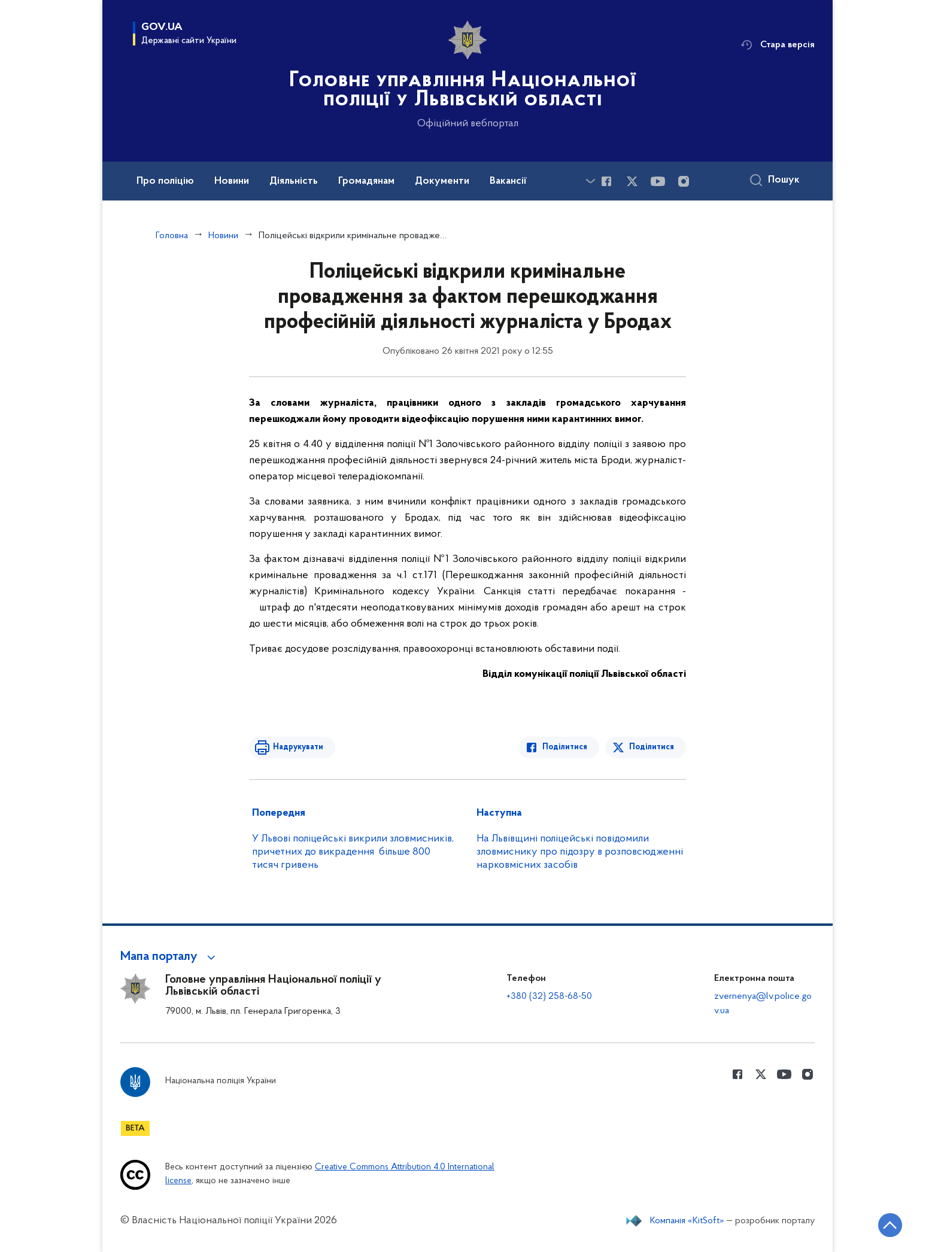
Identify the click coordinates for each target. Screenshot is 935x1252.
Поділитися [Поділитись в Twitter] (651, 747)
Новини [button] (231, 181)
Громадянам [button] (366, 181)
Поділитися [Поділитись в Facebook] (564, 747)
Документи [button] (442, 181)
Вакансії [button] (508, 181)
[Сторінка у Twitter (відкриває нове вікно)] (632, 181)
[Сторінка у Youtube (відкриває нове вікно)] (658, 181)
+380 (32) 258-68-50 (549, 996)
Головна (172, 236)
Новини (223, 236)
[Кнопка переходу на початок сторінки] (890, 1225)
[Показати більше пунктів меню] (590, 181)
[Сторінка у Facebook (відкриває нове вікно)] (606, 181)
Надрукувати (298, 747)
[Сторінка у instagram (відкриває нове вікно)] (683, 181)
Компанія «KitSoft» (687, 1221)
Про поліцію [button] (165, 181)
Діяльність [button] (293, 181)
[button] (169, 957)
